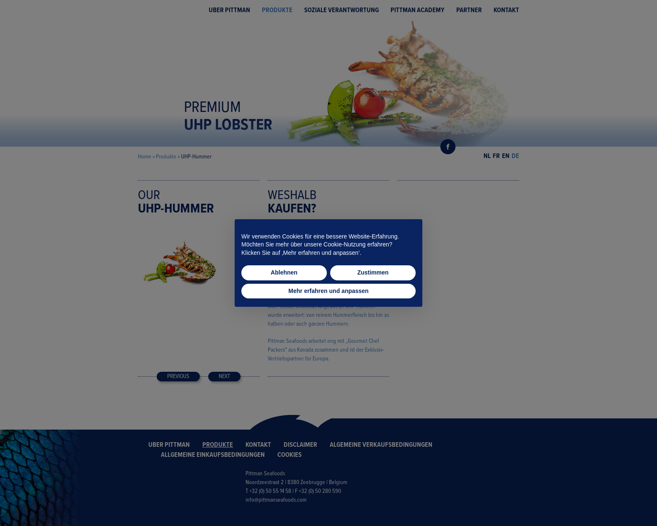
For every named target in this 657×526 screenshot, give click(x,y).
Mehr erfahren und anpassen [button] (328, 291)
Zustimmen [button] (373, 272)
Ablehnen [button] (284, 272)
